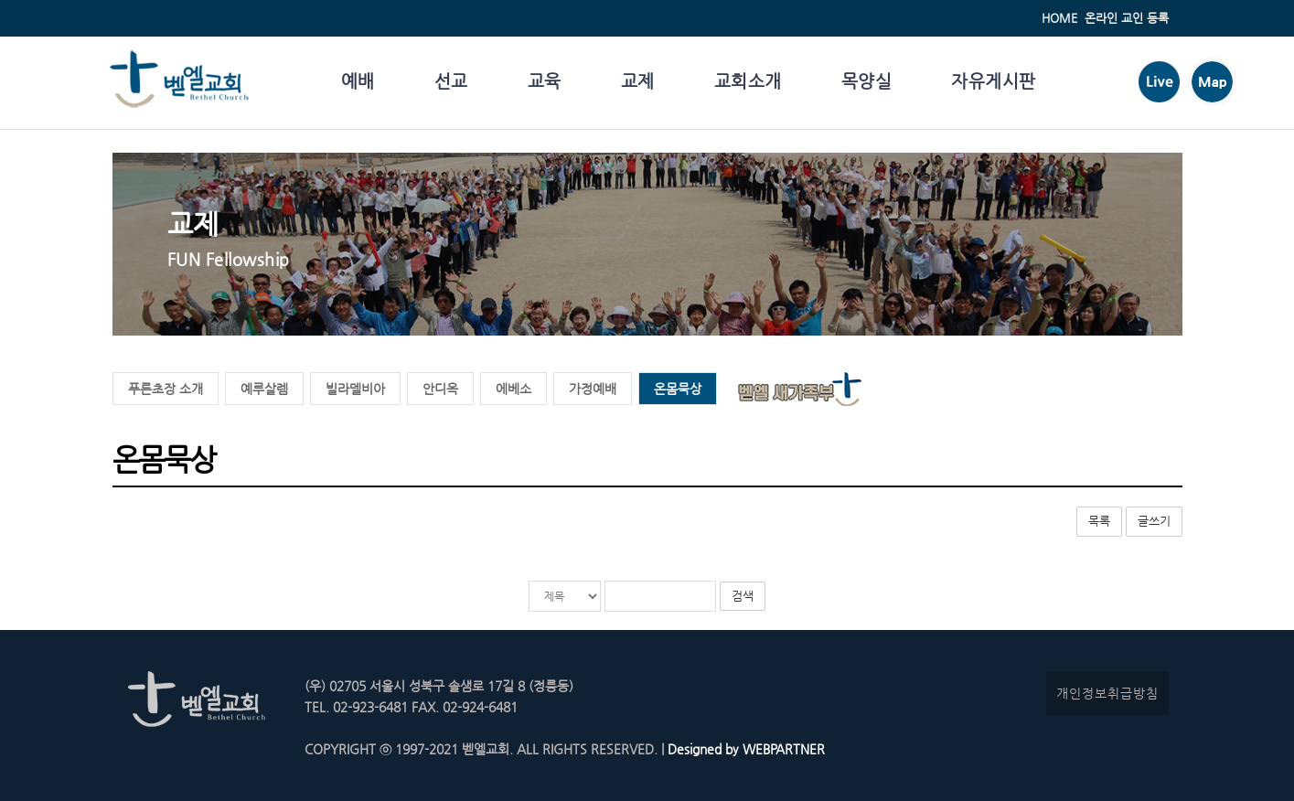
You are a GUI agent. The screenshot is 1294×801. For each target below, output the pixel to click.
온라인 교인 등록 (1127, 18)
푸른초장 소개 (165, 388)
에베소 (513, 388)
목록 (1099, 521)
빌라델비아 (355, 388)
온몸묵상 (677, 388)
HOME (1059, 18)
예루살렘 (264, 388)
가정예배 (592, 388)
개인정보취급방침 (1107, 693)
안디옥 (440, 388)
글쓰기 (1154, 521)
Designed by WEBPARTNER (744, 749)
